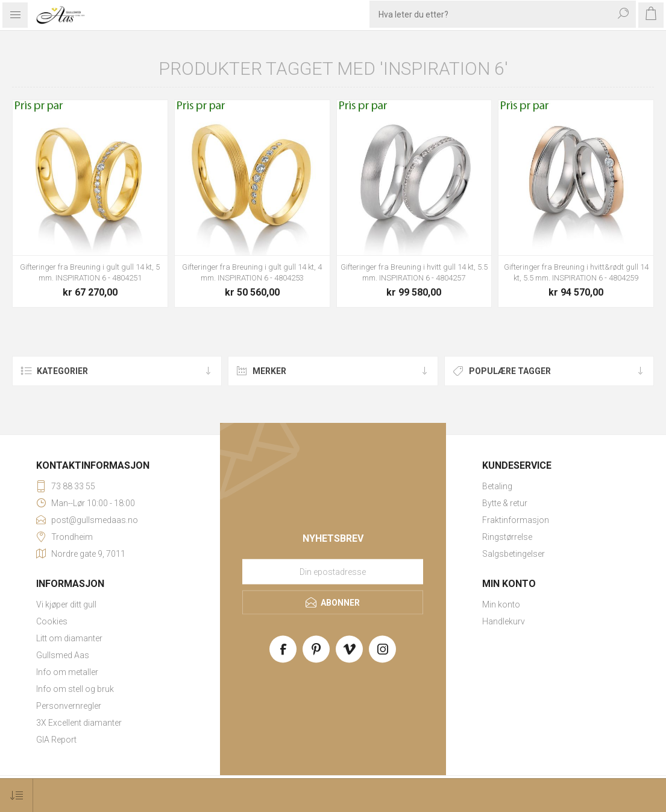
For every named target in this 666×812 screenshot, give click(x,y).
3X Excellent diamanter (79, 723)
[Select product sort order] (16, 795)
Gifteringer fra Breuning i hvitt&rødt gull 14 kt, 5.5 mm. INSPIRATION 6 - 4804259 (576, 272)
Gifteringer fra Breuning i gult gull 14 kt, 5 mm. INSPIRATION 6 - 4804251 (90, 272)
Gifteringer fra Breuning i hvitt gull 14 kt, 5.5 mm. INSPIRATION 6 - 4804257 (414, 272)
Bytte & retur (504, 503)
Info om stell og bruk (75, 689)
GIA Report (56, 739)
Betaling (497, 486)
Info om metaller (67, 672)
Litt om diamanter (69, 638)
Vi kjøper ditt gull (66, 604)
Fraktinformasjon (515, 520)
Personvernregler (68, 706)
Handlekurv (503, 621)
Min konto (501, 604)
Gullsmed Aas (62, 655)
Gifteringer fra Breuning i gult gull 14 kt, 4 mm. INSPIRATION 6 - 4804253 (252, 272)
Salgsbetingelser (513, 554)
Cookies (52, 621)
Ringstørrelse (507, 537)
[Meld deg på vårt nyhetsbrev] (332, 571)
